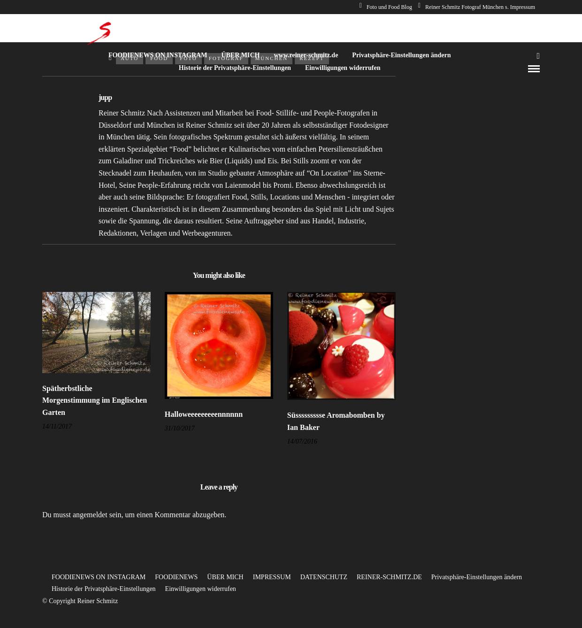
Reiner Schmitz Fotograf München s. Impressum (476, 7)
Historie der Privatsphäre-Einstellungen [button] (104, 588)
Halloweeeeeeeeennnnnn (204, 414)
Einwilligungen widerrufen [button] (200, 588)
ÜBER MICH (240, 55)
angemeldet (90, 515)
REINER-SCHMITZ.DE (389, 577)
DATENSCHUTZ (323, 577)
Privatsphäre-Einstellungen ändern (401, 55)
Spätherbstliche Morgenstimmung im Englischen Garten (94, 400)
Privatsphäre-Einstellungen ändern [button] (476, 577)
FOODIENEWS (176, 577)
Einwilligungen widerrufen (343, 67)
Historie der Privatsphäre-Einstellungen (235, 67)
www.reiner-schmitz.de (306, 55)
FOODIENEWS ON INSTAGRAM (157, 55)
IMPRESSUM (272, 577)
